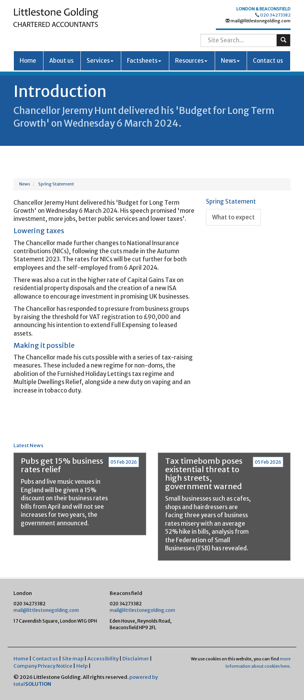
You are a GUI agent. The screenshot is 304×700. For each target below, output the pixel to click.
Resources (191, 60)
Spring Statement (56, 184)
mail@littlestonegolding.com (260, 20)
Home (28, 60)
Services (100, 60)
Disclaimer (135, 658)
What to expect (233, 217)
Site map (73, 658)
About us (61, 60)
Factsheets (144, 60)
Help (82, 666)
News (230, 60)
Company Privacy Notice (42, 666)
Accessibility (103, 658)
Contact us (268, 60)
